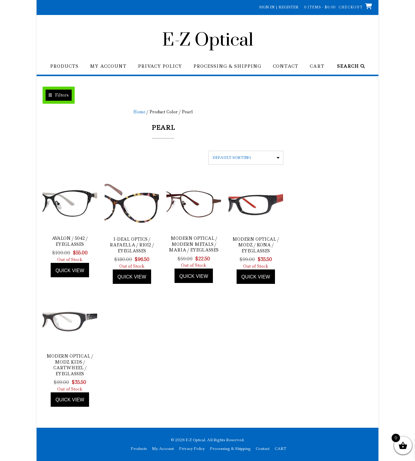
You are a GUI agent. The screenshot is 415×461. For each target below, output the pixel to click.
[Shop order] (245, 158)
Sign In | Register (279, 7)
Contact (285, 66)
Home (139, 112)
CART (317, 66)
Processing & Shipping (227, 66)
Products (64, 66)
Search (351, 66)
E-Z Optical (207, 40)
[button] (59, 95)
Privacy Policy (160, 66)
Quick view (69, 270)
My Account (108, 66)
